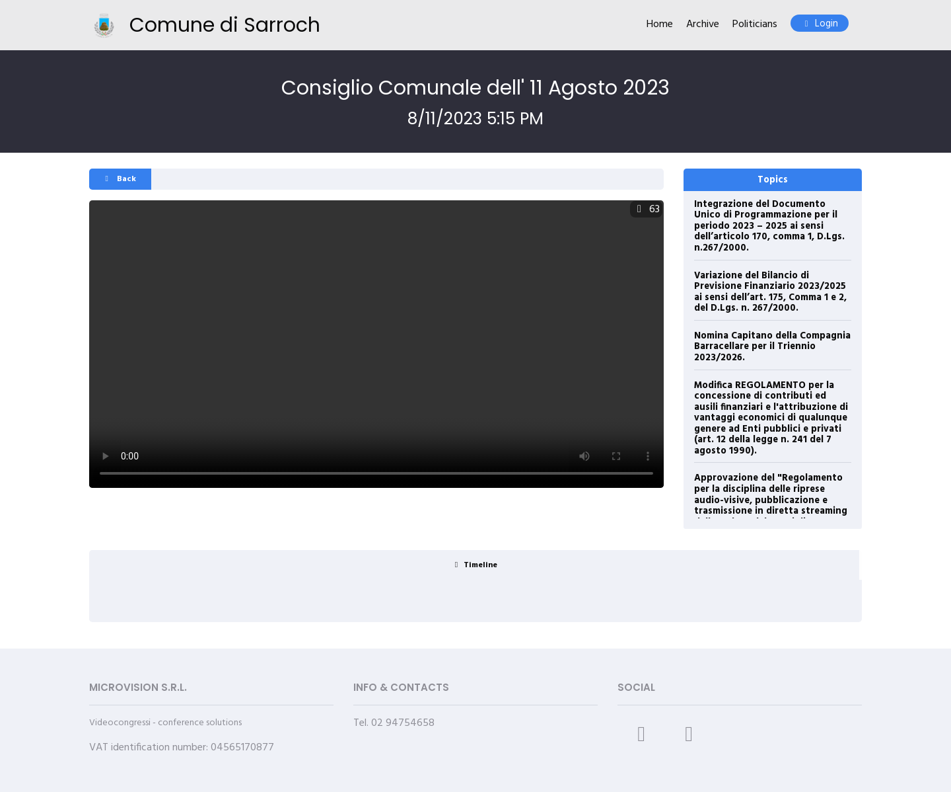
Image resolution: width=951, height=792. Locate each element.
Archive (702, 25)
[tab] (474, 565)
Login (819, 24)
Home (660, 25)
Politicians (754, 25)
